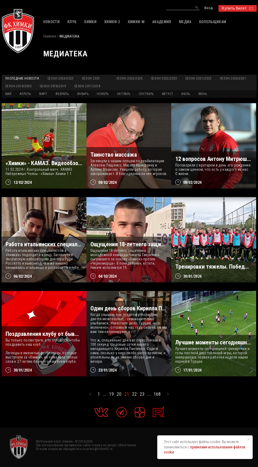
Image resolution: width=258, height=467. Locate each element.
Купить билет (237, 8)
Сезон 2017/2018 (87, 86)
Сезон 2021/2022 (198, 78)
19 (111, 394)
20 (119, 394)
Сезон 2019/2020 (18, 86)
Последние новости (22, 78)
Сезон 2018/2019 (53, 86)
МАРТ (43, 94)
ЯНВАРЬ (83, 94)
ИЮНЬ (202, 94)
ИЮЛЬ (185, 94)
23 (142, 394)
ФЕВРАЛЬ (62, 94)
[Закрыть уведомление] (248, 439)
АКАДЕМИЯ (161, 22)
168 (157, 394)
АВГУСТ (167, 94)
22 (134, 394)
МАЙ (8, 94)
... (104, 394)
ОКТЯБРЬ (123, 94)
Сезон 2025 (91, 78)
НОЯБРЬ (103, 94)
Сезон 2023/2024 (129, 78)
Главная (49, 36)
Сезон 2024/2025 (60, 78)
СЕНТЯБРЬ (146, 94)
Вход (208, 8)
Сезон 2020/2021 (233, 78)
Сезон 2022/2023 (164, 78)
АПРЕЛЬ (25, 94)
